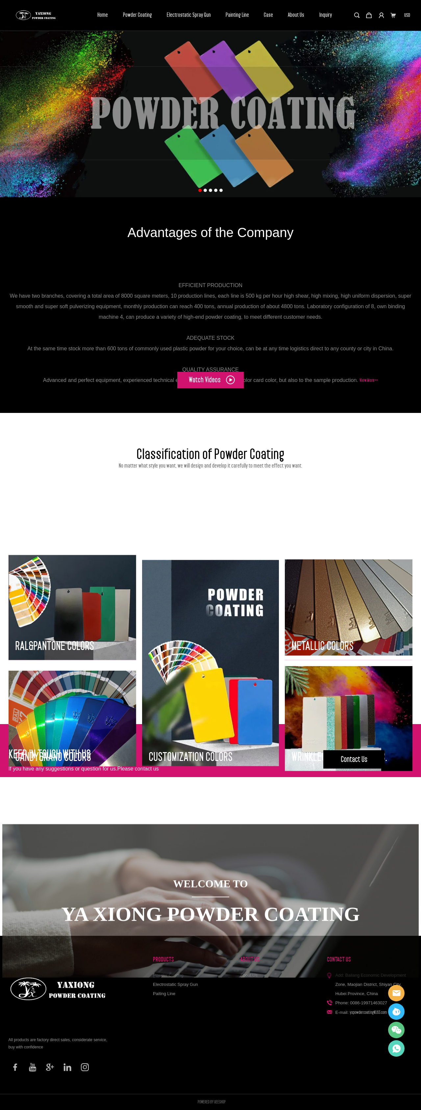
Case (268, 15)
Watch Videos (212, 390)
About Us (296, 15)
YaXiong (396, 1011)
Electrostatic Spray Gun (189, 15)
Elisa (396, 993)
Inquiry (325, 15)
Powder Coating (137, 15)
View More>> (368, 448)
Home (102, 15)
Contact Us (354, 775)
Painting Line (237, 15)
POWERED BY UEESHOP (212, 1101)
